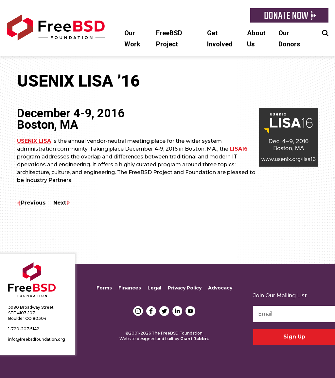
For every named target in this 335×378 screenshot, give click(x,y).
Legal (154, 288)
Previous (33, 203)
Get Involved (220, 38)
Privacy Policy (185, 288)
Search (325, 32)
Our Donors (289, 38)
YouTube (190, 311)
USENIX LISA (34, 141)
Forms (104, 288)
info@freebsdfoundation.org (36, 339)
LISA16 (239, 149)
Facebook (151, 311)
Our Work (132, 38)
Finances (129, 288)
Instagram (138, 311)
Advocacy (220, 288)
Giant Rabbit (194, 338)
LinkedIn (177, 311)
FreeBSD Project (169, 38)
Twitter (164, 311)
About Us (256, 38)
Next (59, 203)
